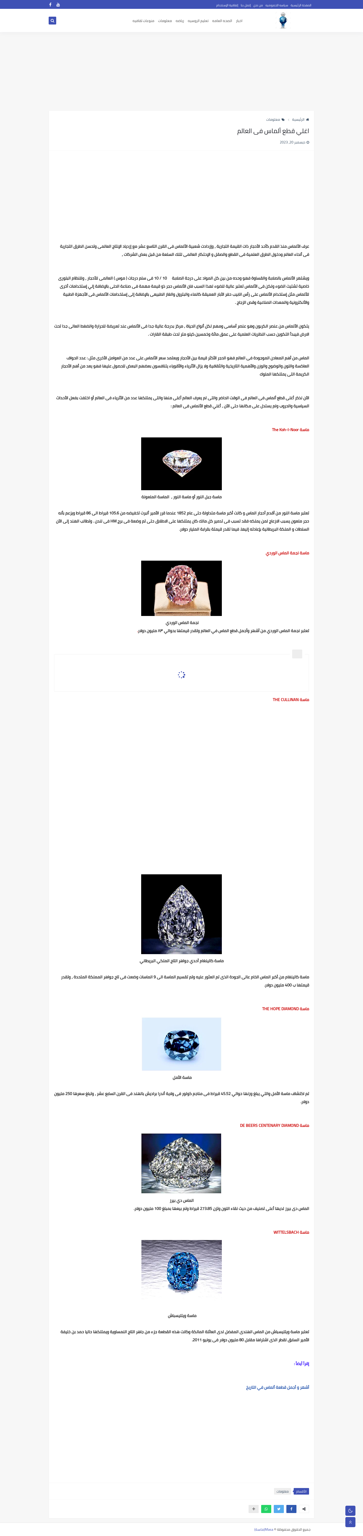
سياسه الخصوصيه (276, 5)
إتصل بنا (246, 5)
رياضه (180, 20)
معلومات (165, 20)
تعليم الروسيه (198, 20)
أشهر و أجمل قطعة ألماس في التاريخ (277, 1387)
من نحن (258, 5)
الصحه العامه (222, 20)
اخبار (239, 20)
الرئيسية (300, 119)
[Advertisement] (181, 71)
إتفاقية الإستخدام (227, 5)
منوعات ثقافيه (143, 20)
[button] (291, 1509)
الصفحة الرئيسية (301, 5)
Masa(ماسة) (263, 1529)
